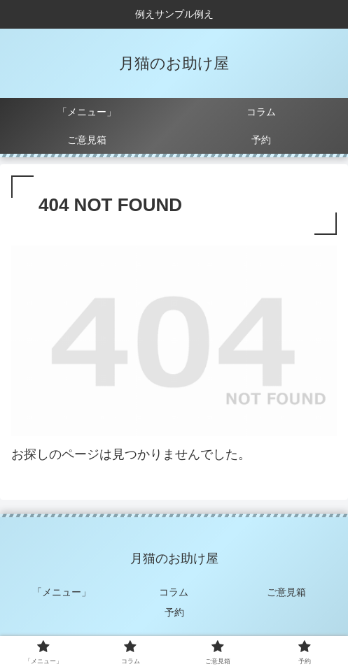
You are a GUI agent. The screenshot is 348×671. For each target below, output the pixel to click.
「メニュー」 (61, 592)
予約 (174, 612)
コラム (173, 592)
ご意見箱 (286, 592)
